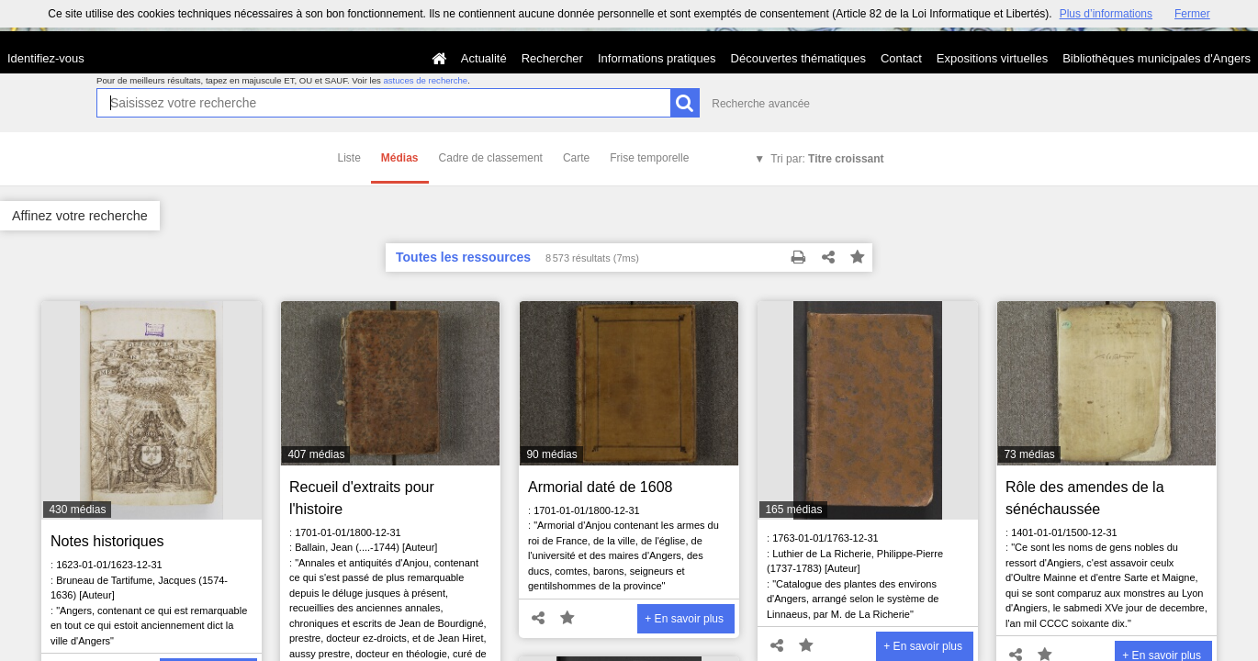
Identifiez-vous (45, 58)
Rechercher (552, 58)
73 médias (1029, 454)
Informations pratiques (657, 58)
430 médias (77, 509)
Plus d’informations (1106, 13)
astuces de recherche (425, 80)
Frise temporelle (649, 157)
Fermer (1192, 13)
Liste (349, 157)
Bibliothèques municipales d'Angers (1156, 58)
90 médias (551, 454)
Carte (576, 157)
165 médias (793, 509)
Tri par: (826, 158)
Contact (901, 58)
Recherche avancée (761, 103)
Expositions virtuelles (992, 58)
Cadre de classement (491, 157)
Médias (400, 157)
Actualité (484, 58)
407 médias (315, 454)
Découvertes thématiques (798, 58)
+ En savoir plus (684, 618)
